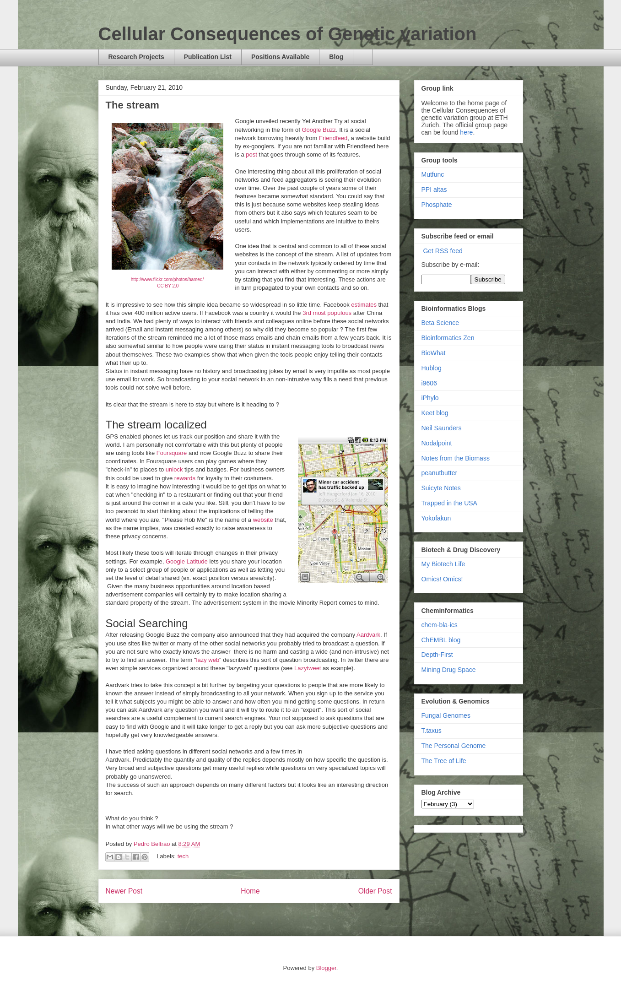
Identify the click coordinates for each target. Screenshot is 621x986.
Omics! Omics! (442, 579)
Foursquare (172, 453)
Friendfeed (333, 138)
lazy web (208, 659)
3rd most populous (326, 312)
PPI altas (434, 189)
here (466, 132)
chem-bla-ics (439, 624)
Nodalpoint (436, 443)
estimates (364, 304)
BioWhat (433, 353)
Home (250, 891)
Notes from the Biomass (455, 458)
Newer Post (124, 891)
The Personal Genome (453, 745)
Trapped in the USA (449, 503)
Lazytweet (308, 668)
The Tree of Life (443, 760)
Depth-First (437, 654)
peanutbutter (439, 473)
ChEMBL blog (441, 640)
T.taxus (431, 730)
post (252, 154)
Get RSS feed (442, 251)
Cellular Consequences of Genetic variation (287, 34)
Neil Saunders (441, 428)
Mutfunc (432, 174)
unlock (175, 469)
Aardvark (368, 634)
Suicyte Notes (441, 488)
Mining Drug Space (448, 669)
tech (183, 856)
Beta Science (440, 322)
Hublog (431, 368)
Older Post (375, 891)
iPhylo (430, 397)
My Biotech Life (443, 564)
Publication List (208, 56)
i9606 (429, 383)
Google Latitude (187, 561)
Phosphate (436, 204)
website (263, 519)
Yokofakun (436, 518)
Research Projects (136, 56)
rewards (185, 478)
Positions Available (280, 56)
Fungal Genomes (445, 715)
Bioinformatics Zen (448, 337)
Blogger (326, 967)
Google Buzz (318, 129)
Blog (336, 56)
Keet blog (434, 413)
